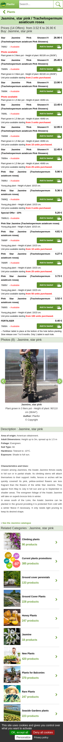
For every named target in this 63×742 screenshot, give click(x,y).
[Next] (59, 381)
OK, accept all (19, 732)
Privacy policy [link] (41, 737)
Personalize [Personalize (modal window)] (23, 737)
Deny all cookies (43, 732)
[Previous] (3, 381)
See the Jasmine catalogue (16, 523)
